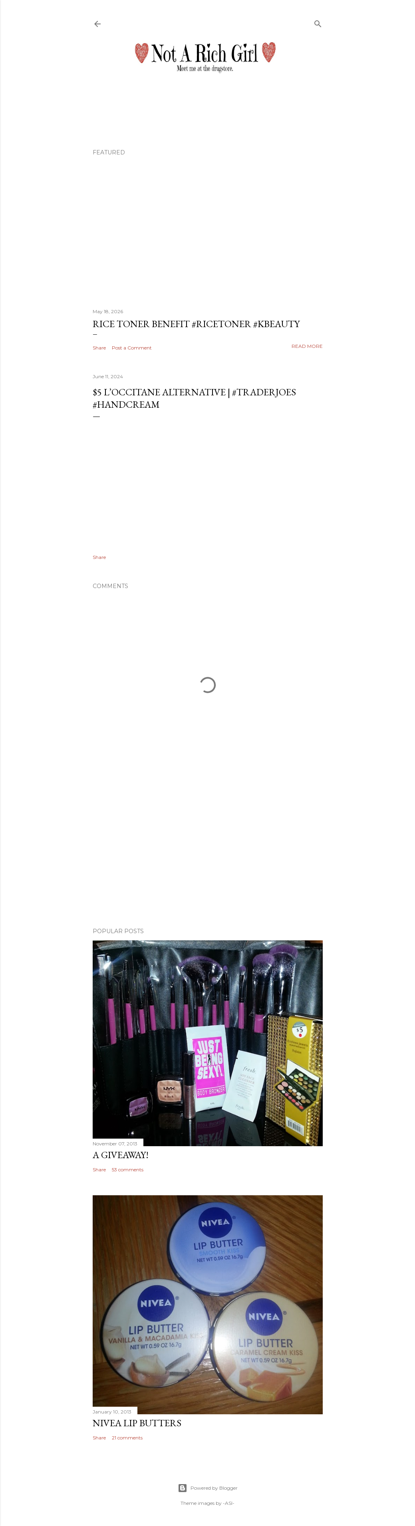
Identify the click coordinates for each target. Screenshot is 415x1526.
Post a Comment (132, 348)
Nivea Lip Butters (137, 1423)
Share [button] (99, 348)
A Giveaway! (121, 1155)
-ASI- (228, 1503)
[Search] (318, 22)
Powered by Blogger (208, 1488)
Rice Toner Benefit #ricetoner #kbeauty (196, 324)
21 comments (127, 1438)
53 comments (127, 1170)
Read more (307, 346)
